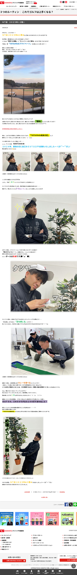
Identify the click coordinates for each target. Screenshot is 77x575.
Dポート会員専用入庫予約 (46, 573)
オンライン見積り (24, 573)
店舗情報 (33, 6)
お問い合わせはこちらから (14, 560)
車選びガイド (56, 6)
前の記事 (28, 492)
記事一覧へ (45, 497)
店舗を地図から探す (7, 542)
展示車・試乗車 (24, 6)
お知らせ (35, 538)
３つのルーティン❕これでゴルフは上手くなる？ (44, 492)
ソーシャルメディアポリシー (27, 565)
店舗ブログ (67, 9)
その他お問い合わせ (59, 573)
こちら (35, 3)
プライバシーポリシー (15, 565)
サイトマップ (43, 565)
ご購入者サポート (44, 6)
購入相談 (31, 573)
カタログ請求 (72, 2)
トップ (57, 9)
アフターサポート (68, 6)
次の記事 (62, 492)
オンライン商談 (37, 540)
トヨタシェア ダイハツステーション (42, 545)
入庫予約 (38, 573)
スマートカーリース (38, 543)
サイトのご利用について (52, 565)
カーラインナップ (11, 6)
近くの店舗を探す (7, 544)
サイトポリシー (37, 565)
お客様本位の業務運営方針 (63, 565)
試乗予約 (17, 573)
